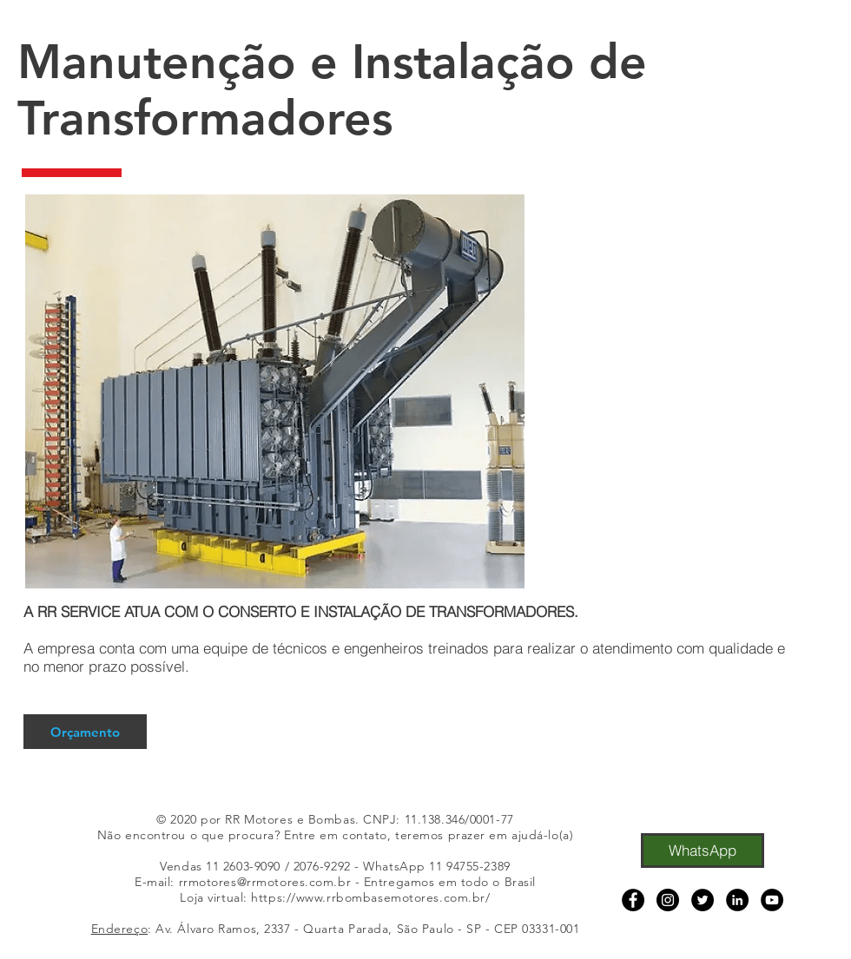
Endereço (119, 928)
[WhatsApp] (702, 850)
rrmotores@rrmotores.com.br (265, 882)
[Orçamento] (85, 731)
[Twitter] (702, 900)
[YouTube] (772, 900)
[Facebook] (633, 900)
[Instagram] (667, 900)
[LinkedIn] (737, 900)
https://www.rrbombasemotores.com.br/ (370, 897)
